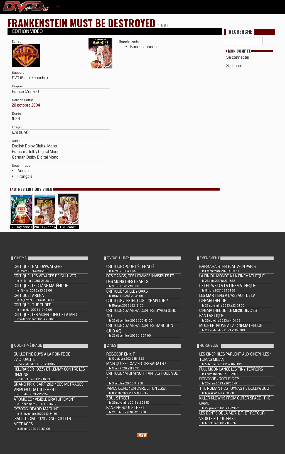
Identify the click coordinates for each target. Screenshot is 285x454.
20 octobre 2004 (26, 105)
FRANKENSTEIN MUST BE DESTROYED (83, 22)
